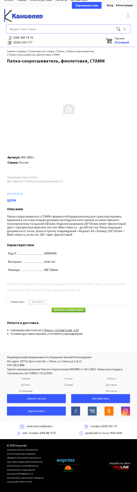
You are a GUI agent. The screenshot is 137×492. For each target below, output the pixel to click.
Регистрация (124, 5)
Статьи (68, 378)
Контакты (111, 391)
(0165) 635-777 (109, 426)
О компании (25, 391)
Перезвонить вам (86, 5)
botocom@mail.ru (43, 426)
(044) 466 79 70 (47, 433)
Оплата (111, 378)
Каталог (25, 384)
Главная (25, 378)
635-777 (22, 42)
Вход (110, 5)
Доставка (111, 384)
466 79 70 (23, 38)
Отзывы (68, 384)
